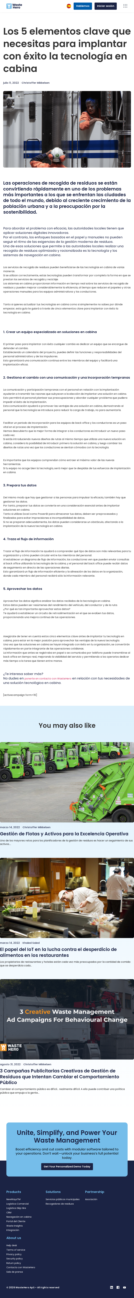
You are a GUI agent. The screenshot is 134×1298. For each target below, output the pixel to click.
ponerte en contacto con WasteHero (47, 678)
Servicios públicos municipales (63, 1199)
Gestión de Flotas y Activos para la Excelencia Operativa (64, 834)
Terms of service (15, 1249)
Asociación (91, 1199)
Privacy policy (14, 1254)
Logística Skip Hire (16, 1208)
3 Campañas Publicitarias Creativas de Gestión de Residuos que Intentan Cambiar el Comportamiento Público (59, 1077)
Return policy (13, 1263)
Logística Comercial (17, 1203)
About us (13, 1238)
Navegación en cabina (18, 1216)
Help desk (11, 1245)
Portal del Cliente (15, 1221)
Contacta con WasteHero (20, 1267)
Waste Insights (14, 1225)
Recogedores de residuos (60, 1203)
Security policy (14, 1258)
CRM (8, 1212)
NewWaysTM (13, 1199)
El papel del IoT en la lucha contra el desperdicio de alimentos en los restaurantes (58, 952)
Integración (12, 1230)
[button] (67, 1166)
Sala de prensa (14, 1271)
